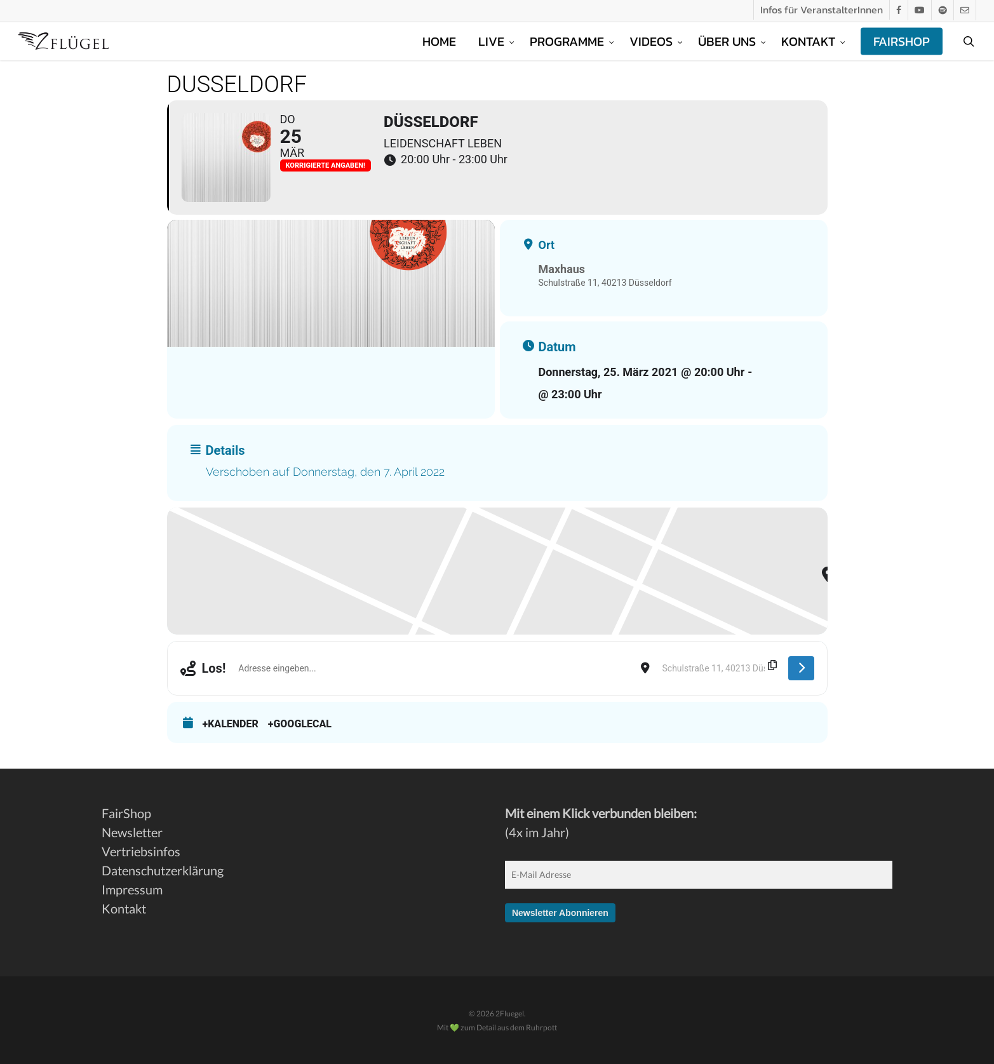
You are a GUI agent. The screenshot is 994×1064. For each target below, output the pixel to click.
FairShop (126, 813)
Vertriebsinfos (141, 851)
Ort (547, 245)
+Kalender (231, 724)
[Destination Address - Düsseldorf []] (719, 668)
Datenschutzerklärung (163, 870)
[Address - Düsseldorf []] (433, 668)
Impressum (132, 889)
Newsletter (132, 832)
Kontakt (124, 908)
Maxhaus (562, 269)
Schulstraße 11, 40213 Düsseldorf (605, 283)
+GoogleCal (300, 724)
